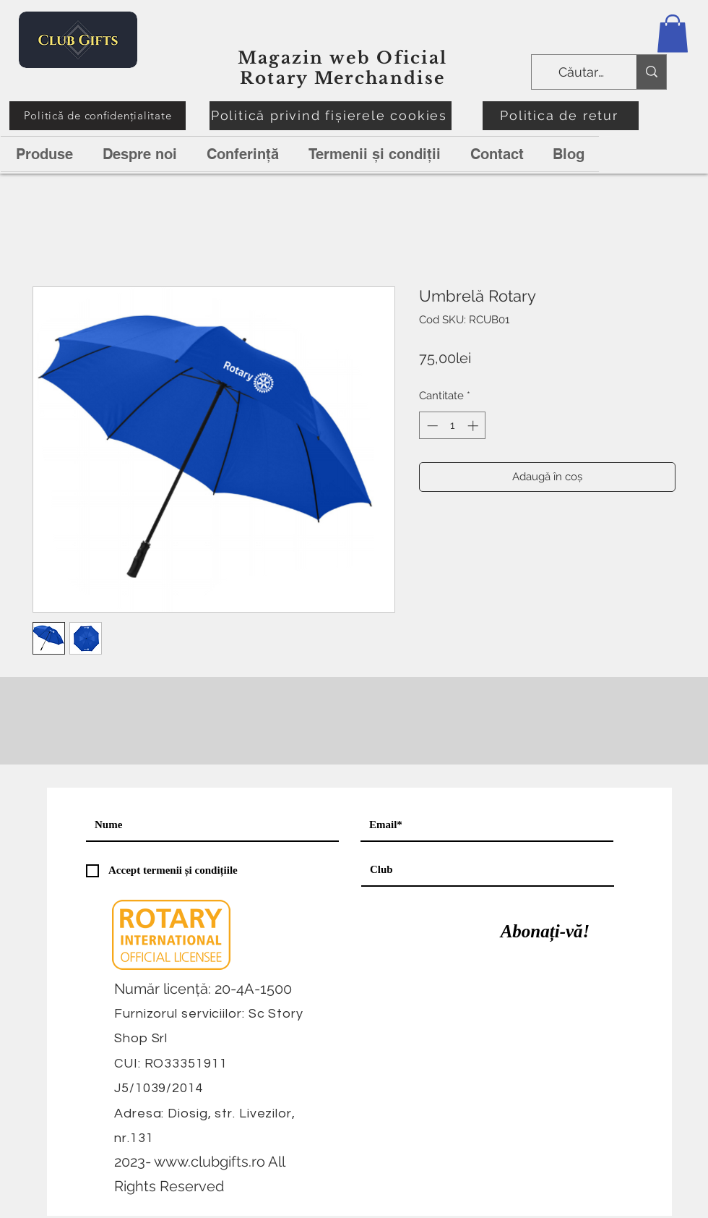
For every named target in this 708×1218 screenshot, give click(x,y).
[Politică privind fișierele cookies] (331, 115)
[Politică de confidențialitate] (97, 115)
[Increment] (474, 425)
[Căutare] (582, 72)
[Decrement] (431, 425)
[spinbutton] (453, 425)
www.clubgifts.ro (209, 1161)
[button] (672, 33)
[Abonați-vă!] (545, 931)
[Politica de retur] (561, 115)
